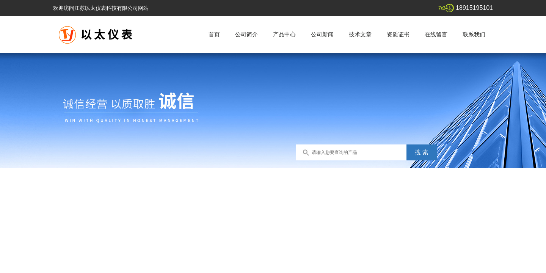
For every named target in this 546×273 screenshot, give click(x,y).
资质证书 (398, 34)
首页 (214, 34)
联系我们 (474, 34)
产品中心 (284, 34)
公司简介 (246, 34)
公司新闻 (322, 34)
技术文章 (360, 34)
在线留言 (436, 34)
